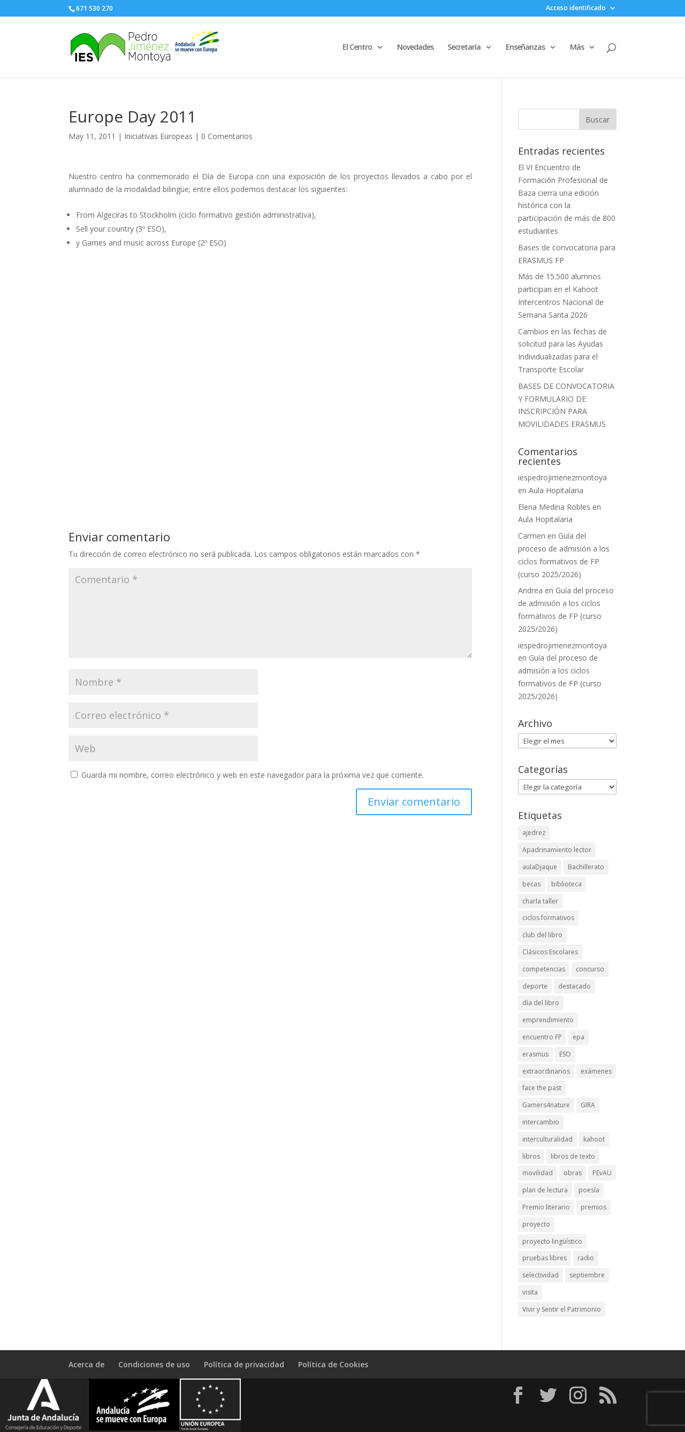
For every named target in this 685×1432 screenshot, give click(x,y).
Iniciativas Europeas (158, 136)
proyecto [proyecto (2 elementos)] (536, 1224)
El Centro (357, 47)
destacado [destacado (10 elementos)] (574, 986)
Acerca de (86, 1364)
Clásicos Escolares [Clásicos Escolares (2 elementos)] (550, 951)
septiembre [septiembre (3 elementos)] (587, 1275)
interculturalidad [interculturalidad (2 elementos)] (547, 1139)
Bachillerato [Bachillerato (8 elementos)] (586, 866)
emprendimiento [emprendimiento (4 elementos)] (548, 1019)
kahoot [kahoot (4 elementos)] (594, 1139)
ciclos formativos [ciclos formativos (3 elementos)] (548, 917)
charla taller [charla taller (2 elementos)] (540, 901)
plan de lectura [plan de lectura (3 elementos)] (545, 1189)
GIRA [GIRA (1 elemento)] (588, 1104)
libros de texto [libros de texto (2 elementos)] (573, 1156)
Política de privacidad (244, 1364)
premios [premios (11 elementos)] (593, 1207)
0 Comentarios (227, 136)
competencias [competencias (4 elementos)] (543, 969)
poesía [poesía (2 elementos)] (589, 1189)
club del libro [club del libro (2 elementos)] (542, 934)
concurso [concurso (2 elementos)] (590, 969)
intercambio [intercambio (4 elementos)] (540, 1122)
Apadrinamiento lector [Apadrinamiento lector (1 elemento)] (556, 849)
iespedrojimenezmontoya (562, 477)
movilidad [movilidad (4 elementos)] (537, 1172)
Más (577, 47)
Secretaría (464, 47)
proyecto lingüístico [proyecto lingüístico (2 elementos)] (552, 1241)
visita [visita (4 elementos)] (530, 1292)
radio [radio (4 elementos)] (585, 1257)
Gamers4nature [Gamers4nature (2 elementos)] (546, 1104)
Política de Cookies (333, 1364)
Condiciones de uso (154, 1364)
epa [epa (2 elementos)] (578, 1037)
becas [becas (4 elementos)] (531, 884)
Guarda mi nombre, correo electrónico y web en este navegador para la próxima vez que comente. (252, 775)
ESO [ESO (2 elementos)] (565, 1054)
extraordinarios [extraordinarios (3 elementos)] (546, 1071)
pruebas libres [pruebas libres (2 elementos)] (544, 1257)
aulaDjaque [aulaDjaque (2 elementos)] (539, 866)
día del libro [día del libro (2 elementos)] (540, 1002)
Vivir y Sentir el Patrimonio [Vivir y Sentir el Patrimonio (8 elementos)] (561, 1309)
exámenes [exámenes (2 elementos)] (596, 1071)
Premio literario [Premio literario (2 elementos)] (546, 1207)
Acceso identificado (576, 8)
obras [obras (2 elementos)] (573, 1172)
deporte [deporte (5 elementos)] (534, 986)
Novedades (415, 47)
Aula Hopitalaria (556, 490)
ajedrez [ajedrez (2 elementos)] (533, 832)
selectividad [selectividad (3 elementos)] (540, 1275)
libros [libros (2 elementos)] (531, 1156)
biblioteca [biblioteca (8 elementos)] (566, 884)
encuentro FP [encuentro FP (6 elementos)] (542, 1037)
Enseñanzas (525, 47)
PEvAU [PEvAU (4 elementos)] (602, 1172)
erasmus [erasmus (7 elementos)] (535, 1054)
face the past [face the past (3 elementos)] (541, 1087)
